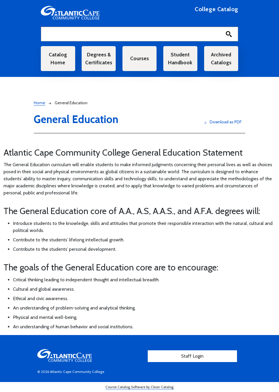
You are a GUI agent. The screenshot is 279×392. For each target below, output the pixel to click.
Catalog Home (58, 58)
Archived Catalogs (221, 58)
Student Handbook (180, 58)
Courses (139, 58)
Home (39, 102)
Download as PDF (223, 122)
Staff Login (192, 356)
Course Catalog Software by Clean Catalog (139, 387)
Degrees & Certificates (98, 58)
